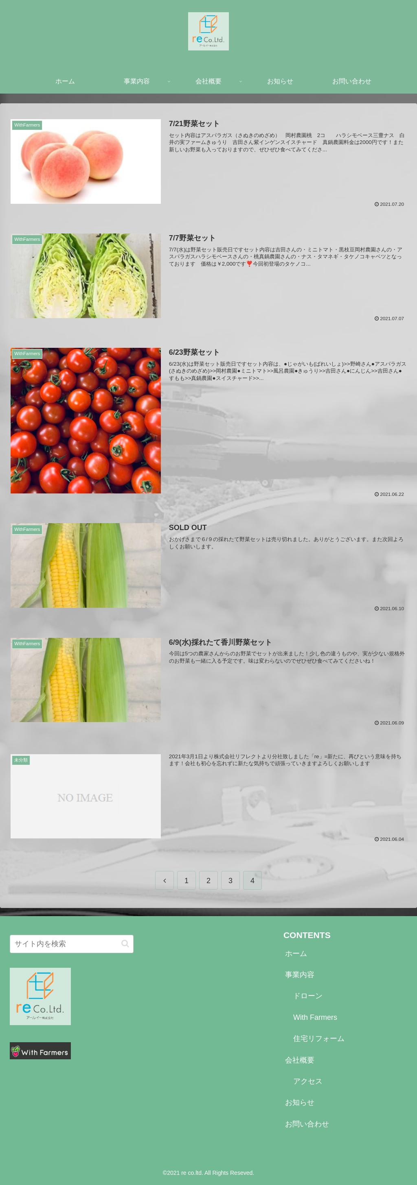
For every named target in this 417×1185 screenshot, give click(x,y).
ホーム (296, 953)
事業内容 (299, 975)
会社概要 (299, 1060)
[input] (72, 944)
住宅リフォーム (319, 1039)
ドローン (308, 996)
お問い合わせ (307, 1124)
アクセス (308, 1082)
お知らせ (299, 1103)
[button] (125, 944)
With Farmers (315, 1018)
